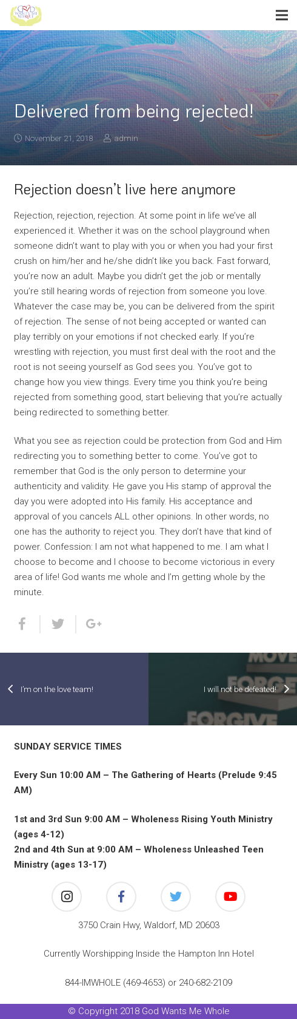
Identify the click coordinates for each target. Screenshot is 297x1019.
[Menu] (282, 15)
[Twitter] (176, 897)
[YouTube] (230, 897)
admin (126, 138)
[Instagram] (67, 897)
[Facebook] (121, 897)
